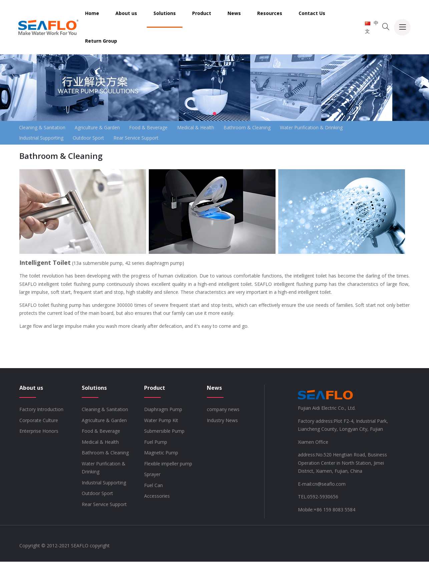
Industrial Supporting (43, 139)
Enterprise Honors (38, 433)
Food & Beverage (158, 128)
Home (92, 13)
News (234, 13)
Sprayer (152, 476)
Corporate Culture (38, 422)
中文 (371, 27)
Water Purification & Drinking (333, 128)
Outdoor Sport (94, 139)
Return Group (101, 41)
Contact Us (312, 13)
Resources (269, 13)
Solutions (164, 13)
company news (223, 411)
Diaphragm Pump (163, 411)
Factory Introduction (41, 411)
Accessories (157, 498)
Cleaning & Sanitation (44, 128)
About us (126, 13)
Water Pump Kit (161, 422)
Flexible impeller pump (168, 466)
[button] (214, 113)
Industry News (222, 422)
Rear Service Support (145, 139)
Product (201, 13)
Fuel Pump (155, 444)
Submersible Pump (164, 433)
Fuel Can (153, 487)
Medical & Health (209, 128)
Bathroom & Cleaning (264, 128)
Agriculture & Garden (103, 128)
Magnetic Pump (161, 455)
